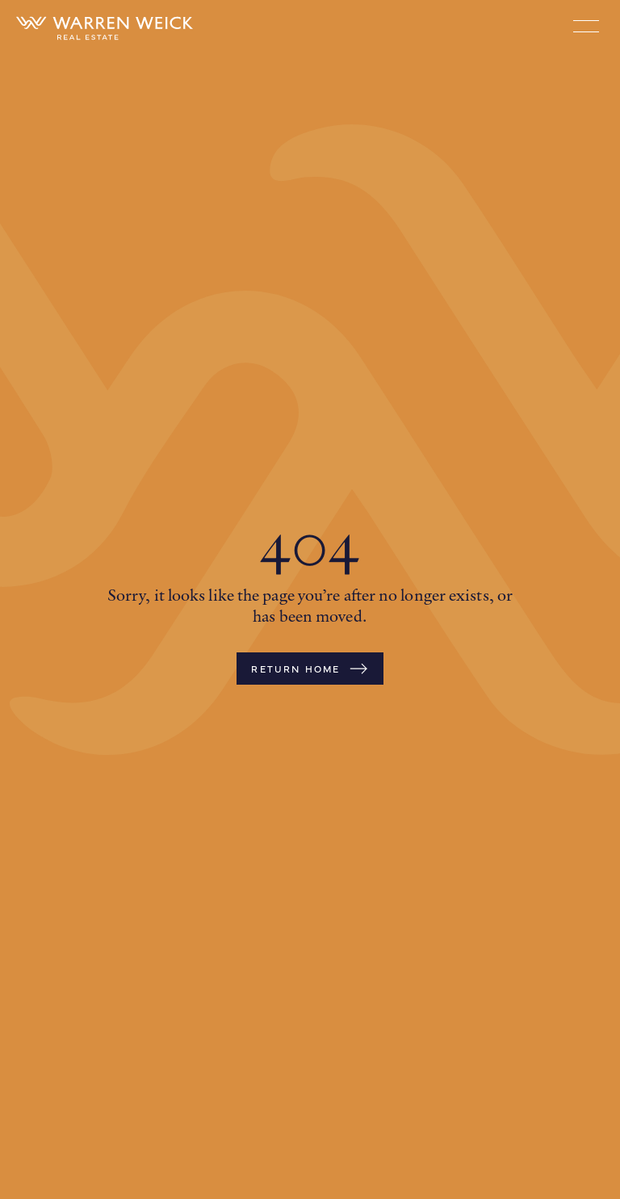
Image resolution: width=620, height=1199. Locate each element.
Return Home (309, 668)
